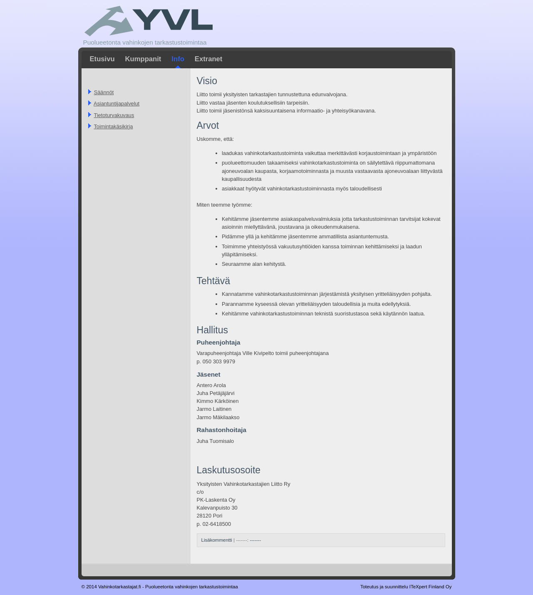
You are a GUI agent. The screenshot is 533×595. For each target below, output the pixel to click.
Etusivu (102, 59)
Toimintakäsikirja (113, 126)
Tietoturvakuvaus (114, 115)
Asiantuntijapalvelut (116, 103)
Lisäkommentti (216, 540)
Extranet (209, 59)
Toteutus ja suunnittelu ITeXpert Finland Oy (406, 586)
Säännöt (104, 92)
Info (177, 59)
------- (255, 540)
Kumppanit (143, 59)
